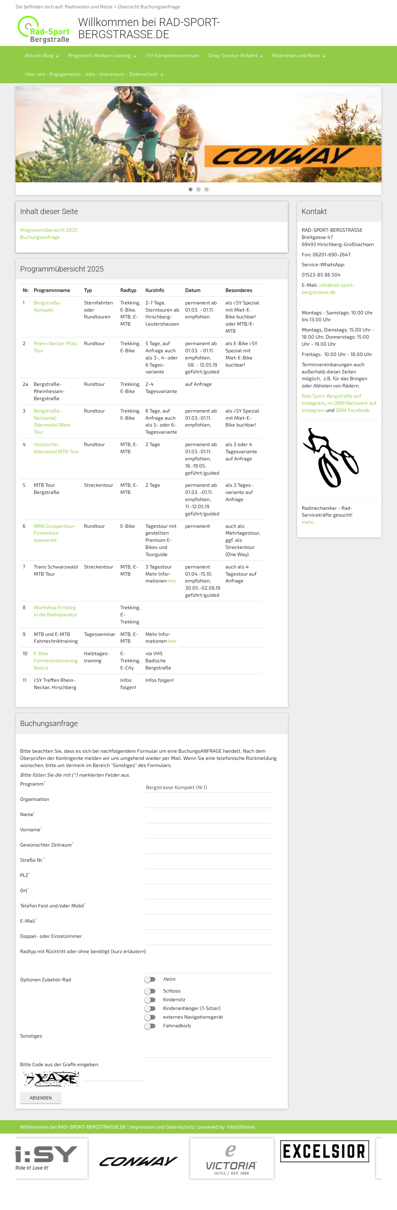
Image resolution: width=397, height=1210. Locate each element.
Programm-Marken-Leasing (102, 55)
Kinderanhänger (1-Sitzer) (192, 1008)
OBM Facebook (353, 410)
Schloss (172, 990)
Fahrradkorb (177, 1025)
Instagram (313, 410)
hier (172, 580)
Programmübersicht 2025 (49, 230)
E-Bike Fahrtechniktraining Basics (56, 660)
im (330, 403)
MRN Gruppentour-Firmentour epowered (55, 533)
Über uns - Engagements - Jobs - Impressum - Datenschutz (94, 74)
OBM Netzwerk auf (355, 403)
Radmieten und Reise (89, 6)
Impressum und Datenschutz (162, 1127)
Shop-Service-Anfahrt (236, 55)
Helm (169, 979)
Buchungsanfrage (40, 237)
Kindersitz (174, 999)
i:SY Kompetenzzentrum (172, 55)
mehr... (309, 522)
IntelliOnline (241, 1127)
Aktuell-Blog (42, 55)
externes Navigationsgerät (193, 1017)
